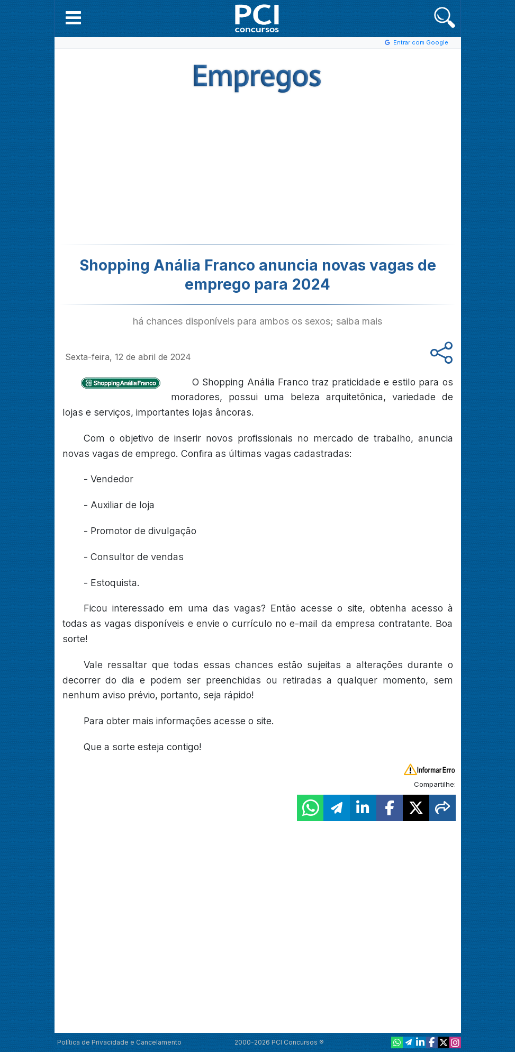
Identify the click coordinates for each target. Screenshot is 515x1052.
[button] (73, 17)
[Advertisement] (171, 168)
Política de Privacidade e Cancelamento (119, 1042)
